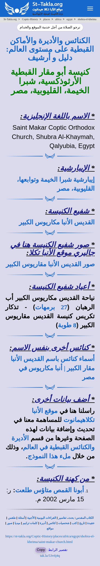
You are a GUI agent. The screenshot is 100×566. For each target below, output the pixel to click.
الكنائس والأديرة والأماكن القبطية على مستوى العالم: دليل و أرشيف (50, 49)
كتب (74, 523)
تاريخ (82, 523)
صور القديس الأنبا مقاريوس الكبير (50, 264)
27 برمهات (51, 307)
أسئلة (21, 517)
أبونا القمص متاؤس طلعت (49, 490)
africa (58, 19)
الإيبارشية (74, 168)
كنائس (52, 523)
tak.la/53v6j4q (50, 556)
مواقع (50, 528)
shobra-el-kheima (87, 19)
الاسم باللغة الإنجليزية (56, 116)
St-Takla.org (10, 19)
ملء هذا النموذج (49, 456)
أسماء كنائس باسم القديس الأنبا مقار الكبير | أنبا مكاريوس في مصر (53, 368)
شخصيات (63, 523)
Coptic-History (30, 19)
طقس (12, 517)
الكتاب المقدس (85, 517)
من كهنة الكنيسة (64, 478)
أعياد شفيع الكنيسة (60, 286)
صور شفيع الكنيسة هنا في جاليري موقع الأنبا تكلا (52, 249)
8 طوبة (67, 325)
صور (9, 523)
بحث (71, 517)
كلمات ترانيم (30, 523)
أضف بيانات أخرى (61, 399)
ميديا (17, 523)
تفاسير (62, 517)
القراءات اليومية (46, 517)
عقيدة (91, 523)
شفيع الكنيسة (68, 211)
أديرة (43, 523)
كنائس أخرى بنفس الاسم (50, 347)
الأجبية (31, 517)
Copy (41, 550)
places (46, 19)
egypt (70, 19)
